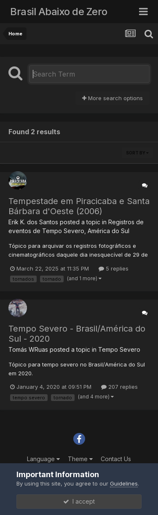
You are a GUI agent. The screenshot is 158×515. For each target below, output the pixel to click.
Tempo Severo (119, 349)
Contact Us (116, 458)
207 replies (119, 386)
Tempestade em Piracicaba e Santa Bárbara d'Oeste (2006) (79, 206)
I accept (79, 501)
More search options (112, 98)
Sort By (137, 152)
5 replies (114, 268)
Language (43, 458)
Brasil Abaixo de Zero (58, 11)
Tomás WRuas (28, 349)
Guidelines (124, 483)
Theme (80, 458)
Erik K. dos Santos (33, 222)
